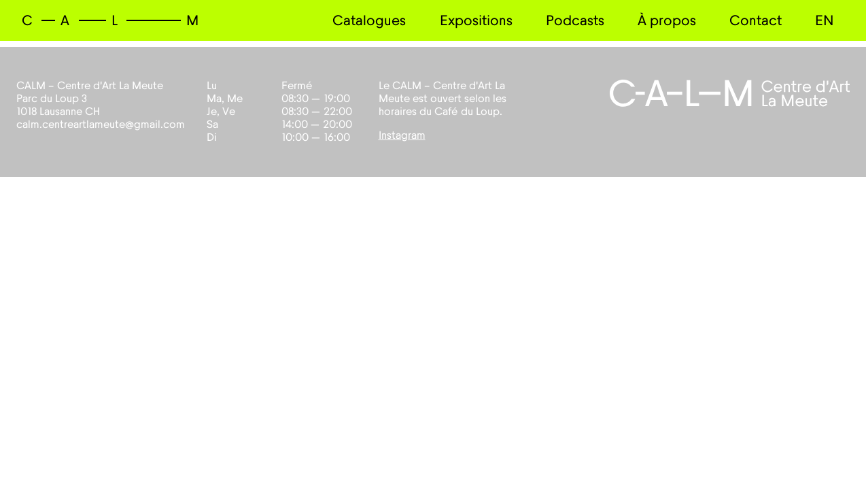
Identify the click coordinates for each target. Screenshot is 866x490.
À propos (667, 21)
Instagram (402, 135)
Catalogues (369, 21)
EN (824, 21)
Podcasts (575, 21)
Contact (755, 21)
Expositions (476, 21)
